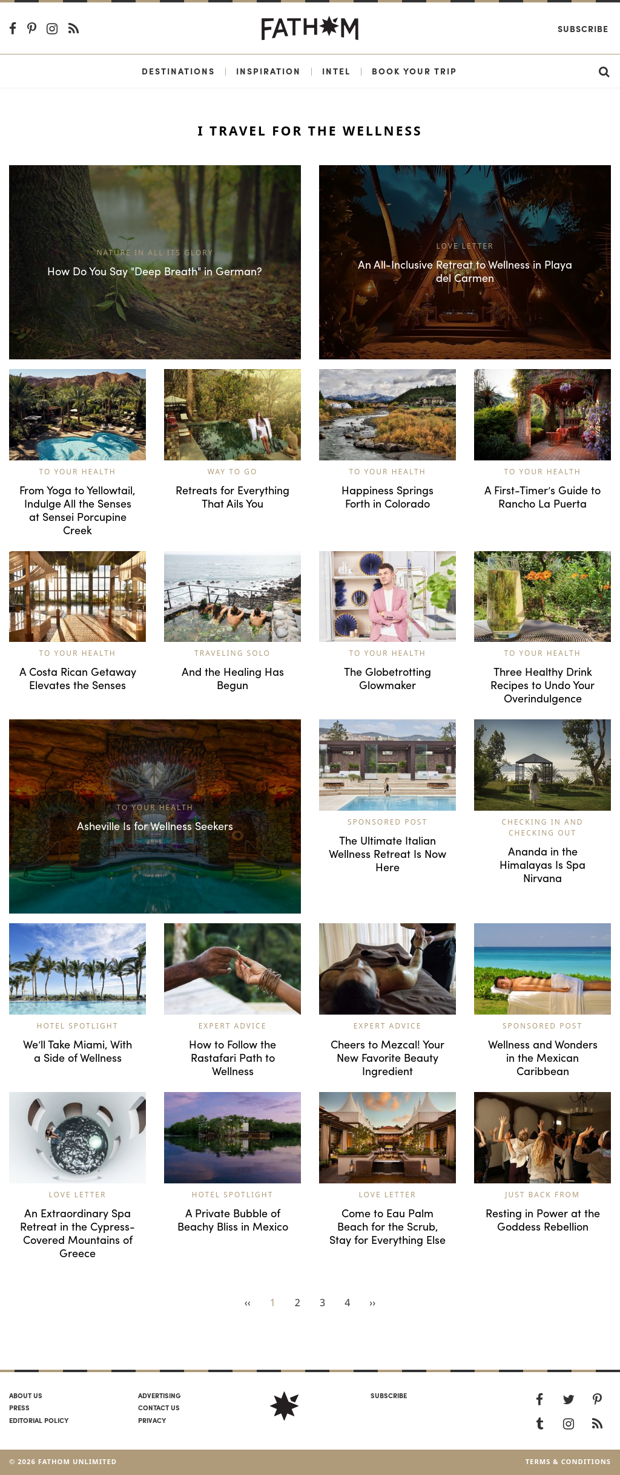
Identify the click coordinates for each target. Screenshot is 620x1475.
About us (25, 1395)
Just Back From (542, 1194)
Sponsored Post (387, 822)
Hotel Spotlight (78, 1026)
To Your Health (77, 471)
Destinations (178, 71)
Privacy (152, 1420)
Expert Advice (233, 1026)
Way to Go (233, 471)
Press (19, 1407)
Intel (336, 71)
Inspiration (268, 71)
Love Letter (78, 1194)
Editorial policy (38, 1420)
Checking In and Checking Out (542, 827)
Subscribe (583, 28)
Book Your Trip (414, 71)
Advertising (159, 1395)
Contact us (159, 1407)
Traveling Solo (232, 653)
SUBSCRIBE (389, 1395)
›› (372, 1302)
